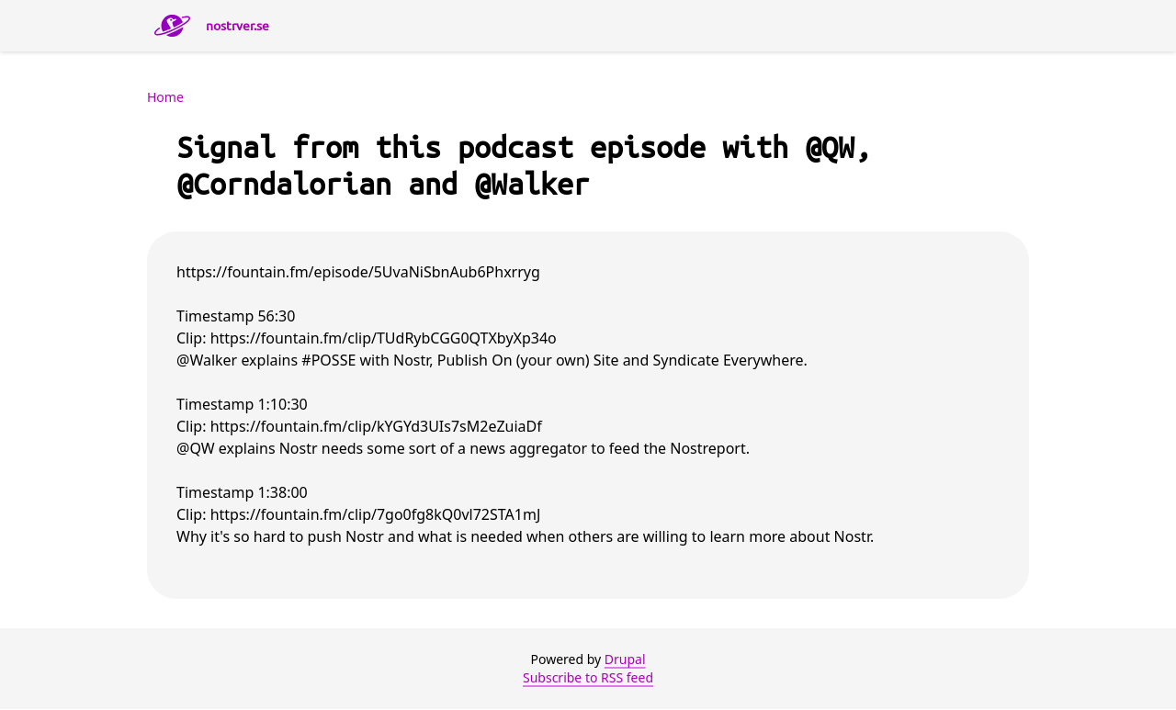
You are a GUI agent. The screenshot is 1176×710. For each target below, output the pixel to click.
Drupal (625, 659)
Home (165, 97)
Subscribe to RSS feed (588, 677)
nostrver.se (237, 25)
